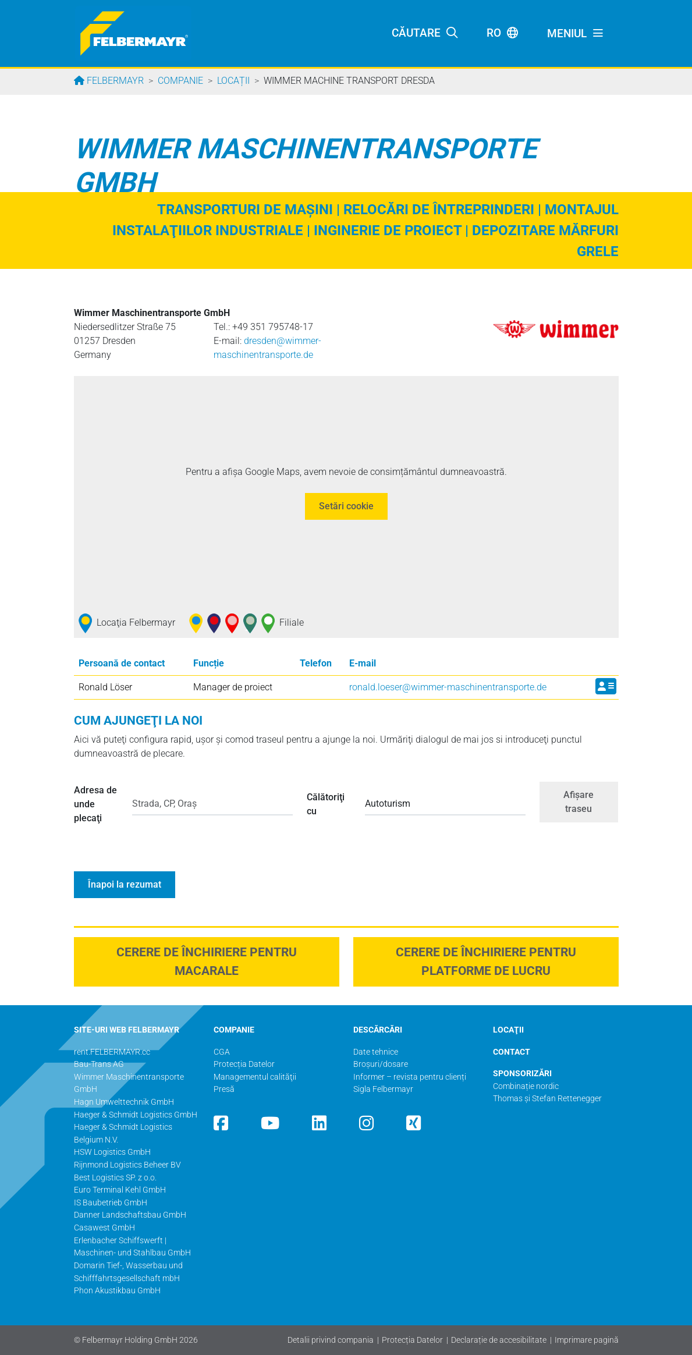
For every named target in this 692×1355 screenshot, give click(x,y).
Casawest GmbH (104, 1228)
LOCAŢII (508, 1030)
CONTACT (511, 1052)
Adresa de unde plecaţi (95, 804)
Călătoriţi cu (326, 804)
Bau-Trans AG (99, 1064)
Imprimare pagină (587, 1340)
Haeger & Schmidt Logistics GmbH (135, 1115)
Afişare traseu (578, 801)
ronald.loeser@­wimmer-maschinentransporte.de (447, 687)
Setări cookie (346, 506)
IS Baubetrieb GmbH (110, 1203)
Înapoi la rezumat (124, 884)
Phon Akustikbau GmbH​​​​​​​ (117, 1291)
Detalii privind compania (331, 1340)
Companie (180, 80)
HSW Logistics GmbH (112, 1152)
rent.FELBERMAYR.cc (112, 1052)
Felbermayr (114, 80)
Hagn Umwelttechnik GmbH (124, 1102)
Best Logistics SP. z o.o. (115, 1178)
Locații (233, 80)
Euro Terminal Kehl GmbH (120, 1190)
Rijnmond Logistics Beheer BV (127, 1165)
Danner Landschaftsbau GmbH (130, 1215)
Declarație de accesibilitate (498, 1340)
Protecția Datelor (412, 1340)
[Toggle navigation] (576, 34)
